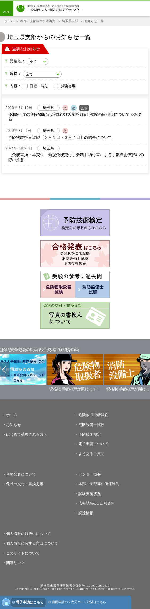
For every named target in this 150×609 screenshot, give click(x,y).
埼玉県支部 (70, 21)
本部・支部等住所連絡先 (37, 21)
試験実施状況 (89, 494)
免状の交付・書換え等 (24, 484)
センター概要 (89, 474)
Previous (5, 369)
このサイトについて (23, 553)
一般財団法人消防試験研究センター (49, 8)
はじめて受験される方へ (26, 434)
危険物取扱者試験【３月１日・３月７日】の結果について (60, 137)
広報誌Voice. (88, 503)
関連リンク (15, 563)
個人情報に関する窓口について (32, 543)
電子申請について (93, 444)
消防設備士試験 (91, 425)
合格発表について (21, 474)
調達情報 (85, 513)
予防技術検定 (89, 434)
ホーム (9, 21)
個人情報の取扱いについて (28, 534)
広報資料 (107, 503)
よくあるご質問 (91, 454)
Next (145, 369)
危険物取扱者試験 (93, 415)
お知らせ (13, 425)
